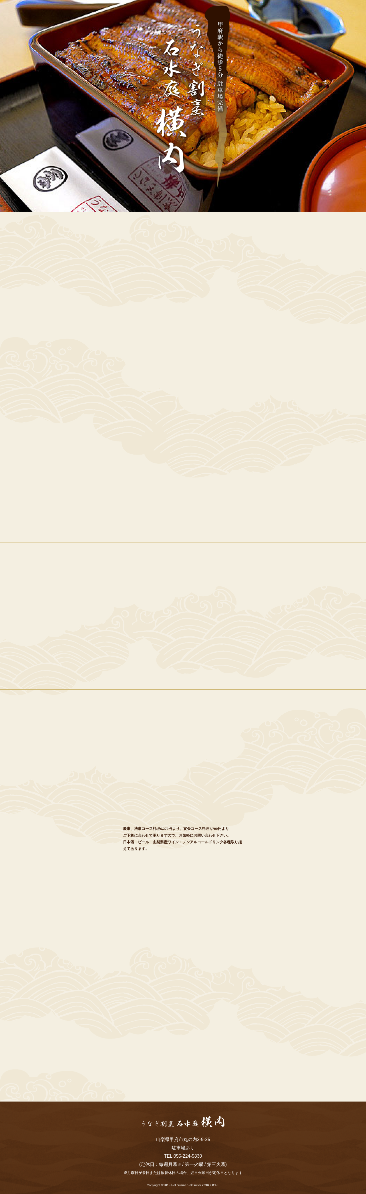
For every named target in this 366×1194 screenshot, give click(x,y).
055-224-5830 (188, 1156)
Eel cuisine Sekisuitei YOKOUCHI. (195, 1185)
